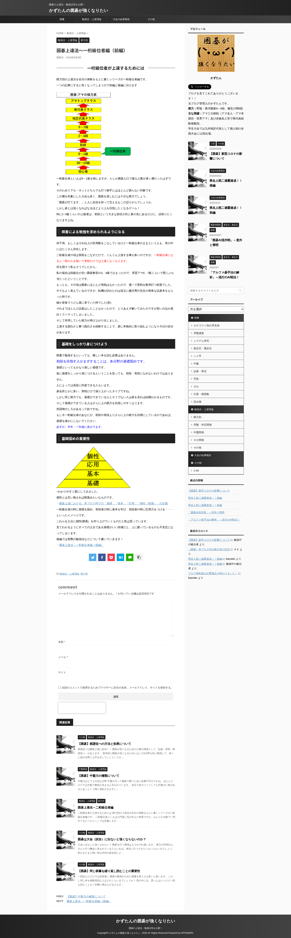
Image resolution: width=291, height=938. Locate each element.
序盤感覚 (199, 333)
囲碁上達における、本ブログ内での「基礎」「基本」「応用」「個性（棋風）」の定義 (113, 503)
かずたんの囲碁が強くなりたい (78, 10)
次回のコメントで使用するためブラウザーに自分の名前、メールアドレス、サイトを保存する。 (117, 687)
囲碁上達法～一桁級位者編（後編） (81, 545)
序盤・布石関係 (203, 424)
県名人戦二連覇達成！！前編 (205, 505)
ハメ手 (197, 355)
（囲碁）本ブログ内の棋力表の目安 (209, 549)
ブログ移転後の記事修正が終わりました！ (213, 573)
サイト (62, 672)
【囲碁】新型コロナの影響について (209, 490)
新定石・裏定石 (203, 348)
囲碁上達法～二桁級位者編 (95, 807)
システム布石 (201, 340)
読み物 (197, 401)
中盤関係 (199, 432)
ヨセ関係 (199, 439)
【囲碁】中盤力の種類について (98, 775)
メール (63, 657)
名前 (61, 641)
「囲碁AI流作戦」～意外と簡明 (206, 512)
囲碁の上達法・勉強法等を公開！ (145, 928)
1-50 (196, 470)
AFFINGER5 (187, 933)
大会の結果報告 (121, 19)
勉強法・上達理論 (91, 19)
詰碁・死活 (200, 371)
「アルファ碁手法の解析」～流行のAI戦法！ (214, 519)
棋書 (62, 19)
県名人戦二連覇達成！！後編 (205, 497)
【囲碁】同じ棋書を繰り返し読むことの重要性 (109, 871)
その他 (151, 19)
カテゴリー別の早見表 (207, 325)
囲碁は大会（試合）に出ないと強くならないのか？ (112, 839)
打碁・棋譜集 (201, 394)
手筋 (196, 378)
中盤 (196, 363)
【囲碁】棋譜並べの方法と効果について (104, 743)
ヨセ (196, 386)
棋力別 (84, 573)
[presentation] (82, 707)
